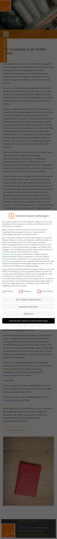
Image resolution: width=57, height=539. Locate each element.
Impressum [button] (41, 329)
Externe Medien (45, 294)
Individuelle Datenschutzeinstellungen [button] (28, 323)
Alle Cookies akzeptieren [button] (28, 302)
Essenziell (7, 294)
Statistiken (25, 294)
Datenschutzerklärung (11, 257)
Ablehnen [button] (28, 316)
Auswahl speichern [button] (28, 309)
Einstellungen (7, 264)
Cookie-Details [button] (17, 329)
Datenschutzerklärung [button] (29, 329)
